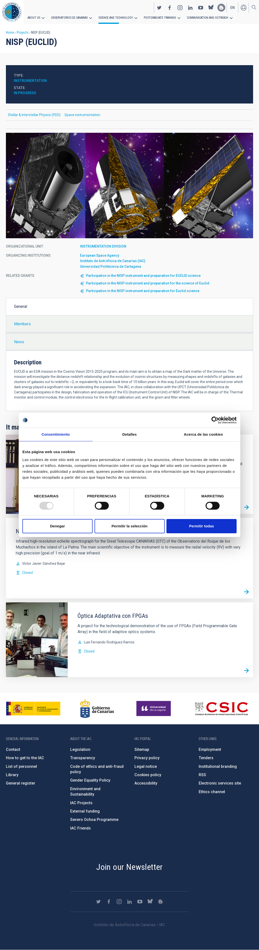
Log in (243, 7)
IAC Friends (80, 828)
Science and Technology (115, 17)
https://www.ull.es (154, 708)
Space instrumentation (82, 115)
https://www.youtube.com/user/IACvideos (200, 7)
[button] (129, 185)
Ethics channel (212, 791)
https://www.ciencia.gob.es (33, 708)
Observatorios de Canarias (69, 17)
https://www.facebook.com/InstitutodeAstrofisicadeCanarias (169, 7)
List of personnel (21, 766)
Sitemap (141, 749)
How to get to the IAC (25, 758)
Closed (27, 573)
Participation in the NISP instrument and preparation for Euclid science (142, 291)
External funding (85, 811)
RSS (202, 774)
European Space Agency (99, 255)
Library (12, 774)
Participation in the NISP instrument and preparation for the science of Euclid (147, 283)
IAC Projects (81, 803)
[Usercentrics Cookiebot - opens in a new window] (215, 420)
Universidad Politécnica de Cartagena (110, 266)
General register (20, 783)
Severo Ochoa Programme (94, 819)
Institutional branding (218, 766)
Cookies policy (147, 774)
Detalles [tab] (129, 434)
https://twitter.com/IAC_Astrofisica (159, 7)
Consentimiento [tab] (56, 434)
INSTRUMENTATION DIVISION (103, 246)
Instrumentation (30, 81)
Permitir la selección (129, 526)
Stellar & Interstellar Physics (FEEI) (34, 115)
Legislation (80, 749)
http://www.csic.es (221, 708)
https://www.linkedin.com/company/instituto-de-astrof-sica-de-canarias (190, 7)
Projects (23, 32)
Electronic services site (220, 783)
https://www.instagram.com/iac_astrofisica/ (180, 7)
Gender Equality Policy (90, 780)
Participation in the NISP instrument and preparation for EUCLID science (143, 276)
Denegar (57, 526)
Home (10, 32)
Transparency (82, 758)
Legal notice (145, 766)
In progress (25, 93)
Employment (210, 749)
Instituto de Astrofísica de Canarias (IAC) (113, 261)
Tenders (206, 758)
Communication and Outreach (206, 17)
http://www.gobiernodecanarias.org (97, 708)
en (232, 8)
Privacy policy (147, 758)
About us (34, 17)
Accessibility (145, 783)
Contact (13, 749)
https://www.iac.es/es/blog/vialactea (221, 7)
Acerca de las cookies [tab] (203, 434)
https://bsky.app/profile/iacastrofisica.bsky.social (211, 7)
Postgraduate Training (159, 17)
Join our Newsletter (129, 867)
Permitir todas (201, 526)
